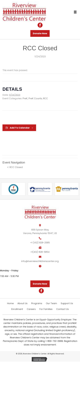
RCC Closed (16, 167)
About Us (22, 303)
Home (10, 303)
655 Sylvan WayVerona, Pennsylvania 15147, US (40, 231)
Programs (36, 303)
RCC (45, 98)
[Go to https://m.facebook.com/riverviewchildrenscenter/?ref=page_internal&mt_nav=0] (40, 25)
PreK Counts (35, 98)
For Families (46, 309)
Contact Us (62, 309)
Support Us (67, 303)
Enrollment (17, 309)
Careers (31, 309)
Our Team (51, 303)
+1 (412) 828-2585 (40, 242)
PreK (25, 98)
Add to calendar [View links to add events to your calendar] (20, 127)
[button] (40, 33)
